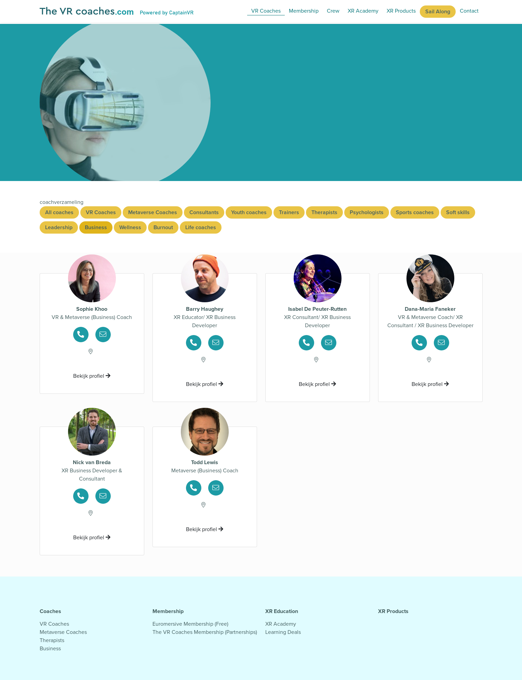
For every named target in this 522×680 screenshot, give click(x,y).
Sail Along (437, 11)
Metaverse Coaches (152, 212)
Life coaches (200, 227)
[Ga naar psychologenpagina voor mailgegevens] (103, 335)
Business (96, 227)
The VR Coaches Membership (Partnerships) (204, 632)
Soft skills (458, 212)
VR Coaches (266, 11)
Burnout (163, 227)
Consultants (204, 212)
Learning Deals (283, 632)
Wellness (130, 227)
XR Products (401, 11)
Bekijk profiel (91, 376)
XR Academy (363, 11)
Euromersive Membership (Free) (190, 624)
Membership (304, 11)
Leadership (58, 227)
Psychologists (367, 212)
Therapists (324, 212)
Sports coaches (415, 212)
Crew (333, 11)
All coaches (59, 212)
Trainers (289, 212)
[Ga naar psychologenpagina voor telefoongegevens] (83, 335)
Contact (469, 11)
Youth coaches (249, 212)
